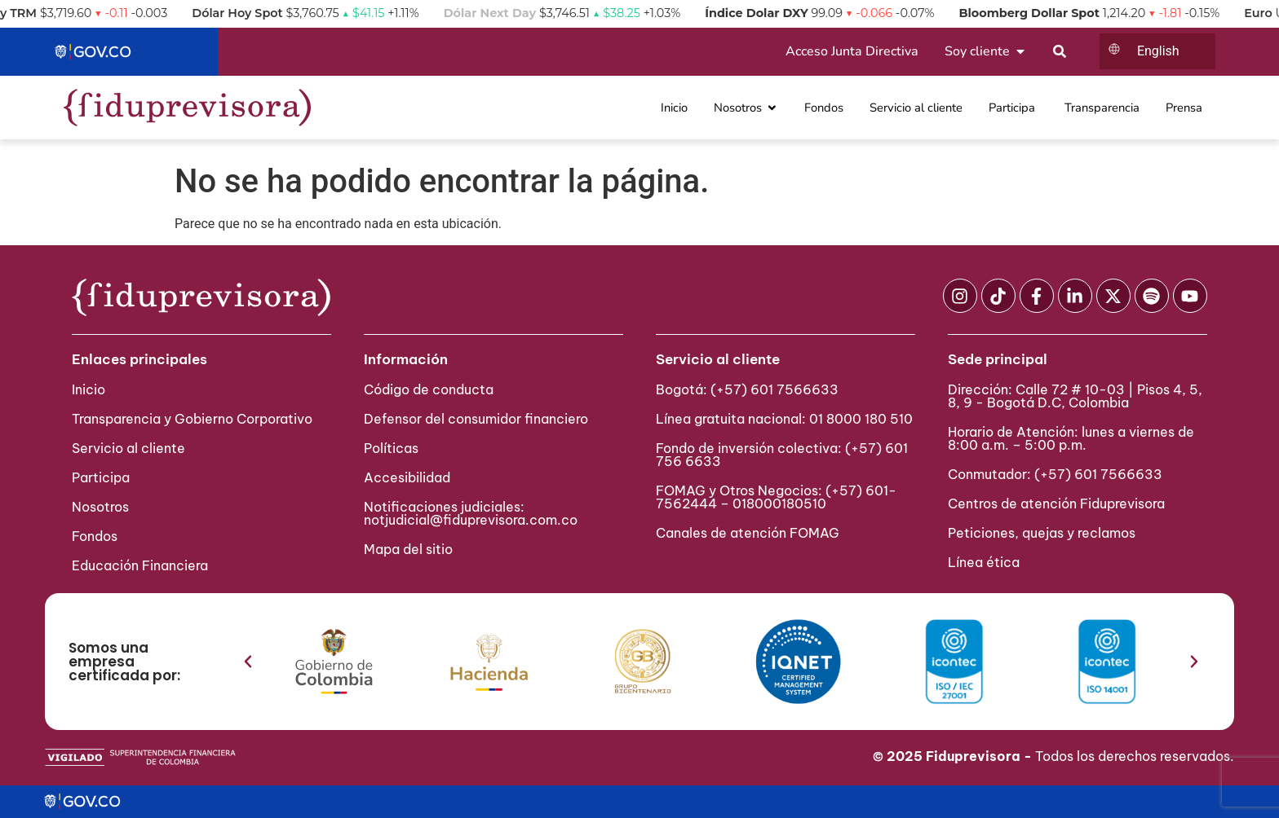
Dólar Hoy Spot (255, 13)
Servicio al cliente (128, 448)
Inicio (88, 389)
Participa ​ (102, 477)
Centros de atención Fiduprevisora (1056, 503)
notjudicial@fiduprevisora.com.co (471, 520)
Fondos (94, 536)
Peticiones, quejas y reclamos (1041, 533)
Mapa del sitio (408, 549)
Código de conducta (428, 389)
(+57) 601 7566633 (774, 389)
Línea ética (984, 562)
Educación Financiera (140, 565)
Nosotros (100, 507)
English (1158, 51)
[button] (248, 661)
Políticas (391, 448)
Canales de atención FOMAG (751, 533)
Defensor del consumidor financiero (476, 419)
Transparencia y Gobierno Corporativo (192, 419)
